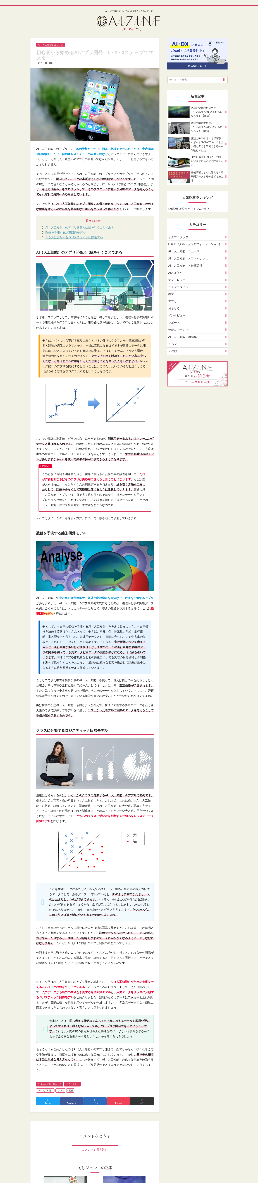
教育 (171, 294)
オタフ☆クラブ (178, 237)
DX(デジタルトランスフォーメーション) (194, 244)
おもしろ (174, 308)
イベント (174, 344)
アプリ (60, 1090)
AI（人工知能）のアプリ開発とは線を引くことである (79, 227)
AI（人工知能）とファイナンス (188, 258)
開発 (70, 1090)
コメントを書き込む (95, 1149)
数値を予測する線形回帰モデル (65, 232)
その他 (172, 351)
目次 (89, 220)
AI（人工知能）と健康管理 (185, 265)
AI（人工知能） (45, 1090)
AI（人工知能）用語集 (182, 337)
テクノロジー (72, 1084)
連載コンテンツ (178, 329)
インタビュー (176, 315)
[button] (224, 79)
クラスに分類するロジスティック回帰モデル (74, 237)
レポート (174, 322)
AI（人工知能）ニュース (49, 1084)
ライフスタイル (178, 287)
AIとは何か (175, 273)
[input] (197, 79)
